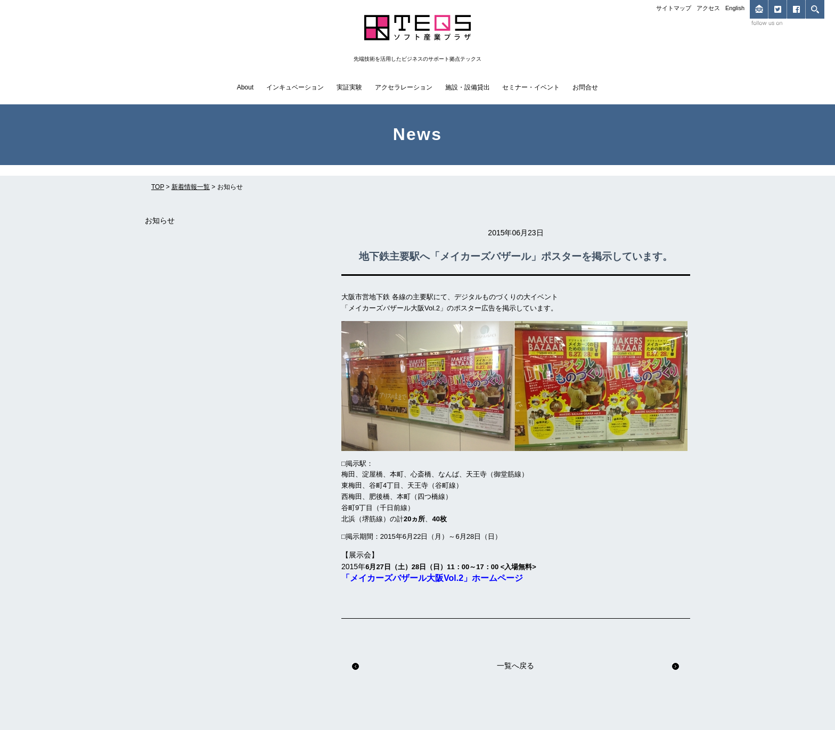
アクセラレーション (403, 87)
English (734, 8)
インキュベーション (295, 87)
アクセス (708, 8)
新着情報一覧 (190, 187)
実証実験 (349, 87)
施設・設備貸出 (467, 87)
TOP (157, 187)
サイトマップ (673, 8)
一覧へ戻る (515, 665)
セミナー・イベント (531, 87)
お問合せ (585, 87)
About (245, 87)
